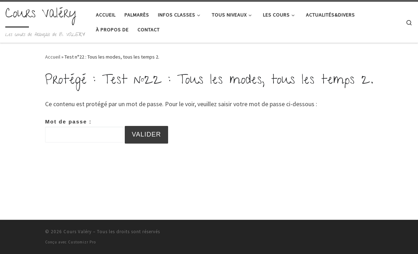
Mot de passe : (84, 131)
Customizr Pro (82, 242)
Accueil (52, 57)
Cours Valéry (77, 232)
